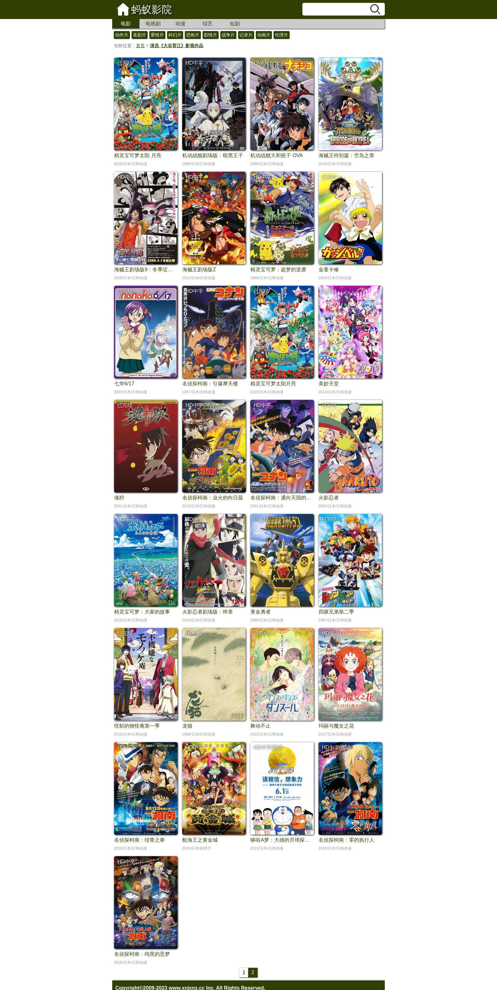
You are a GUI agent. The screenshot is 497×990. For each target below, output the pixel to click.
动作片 (121, 34)
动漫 (180, 23)
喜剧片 (139, 34)
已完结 (124, 63)
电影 (126, 23)
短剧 (235, 23)
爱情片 (157, 34)
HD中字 (194, 63)
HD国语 (330, 633)
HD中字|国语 (199, 405)
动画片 (263, 34)
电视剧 (153, 23)
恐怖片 (192, 34)
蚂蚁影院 (151, 9)
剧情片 (210, 34)
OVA (259, 63)
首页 (140, 45)
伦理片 (281, 34)
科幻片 (175, 34)
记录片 (246, 34)
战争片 (228, 34)
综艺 (208, 23)
